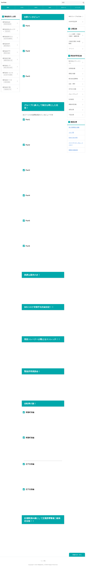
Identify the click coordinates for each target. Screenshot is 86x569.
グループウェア (73, 94)
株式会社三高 (7, 88)
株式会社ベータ (7, 81)
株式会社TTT (6, 52)
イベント (71, 48)
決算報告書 (72, 68)
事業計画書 (72, 73)
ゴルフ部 (71, 132)
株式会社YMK (8, 60)
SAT (50, 7)
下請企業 (71, 114)
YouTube (3, 2)
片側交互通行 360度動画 (74, 42)
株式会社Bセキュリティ (9, 30)
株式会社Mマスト (8, 38)
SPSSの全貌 (72, 89)
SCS (36, 7)
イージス (77, 7)
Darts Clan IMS (73, 137)
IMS (8, 7)
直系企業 (71, 109)
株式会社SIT (7, 45)
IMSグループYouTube (75, 16)
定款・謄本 (72, 84)
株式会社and (7, 23)
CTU (22, 7)
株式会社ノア (8, 67)
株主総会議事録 (73, 78)
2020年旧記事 (73, 21)
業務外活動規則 (73, 150)
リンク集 (43, 561)
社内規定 (71, 99)
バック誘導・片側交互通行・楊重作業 (74, 35)
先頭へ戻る (78, 554)
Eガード (63, 7)
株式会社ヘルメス (8, 74)
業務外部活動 (73, 104)
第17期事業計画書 (74, 127)
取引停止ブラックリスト (74, 62)
